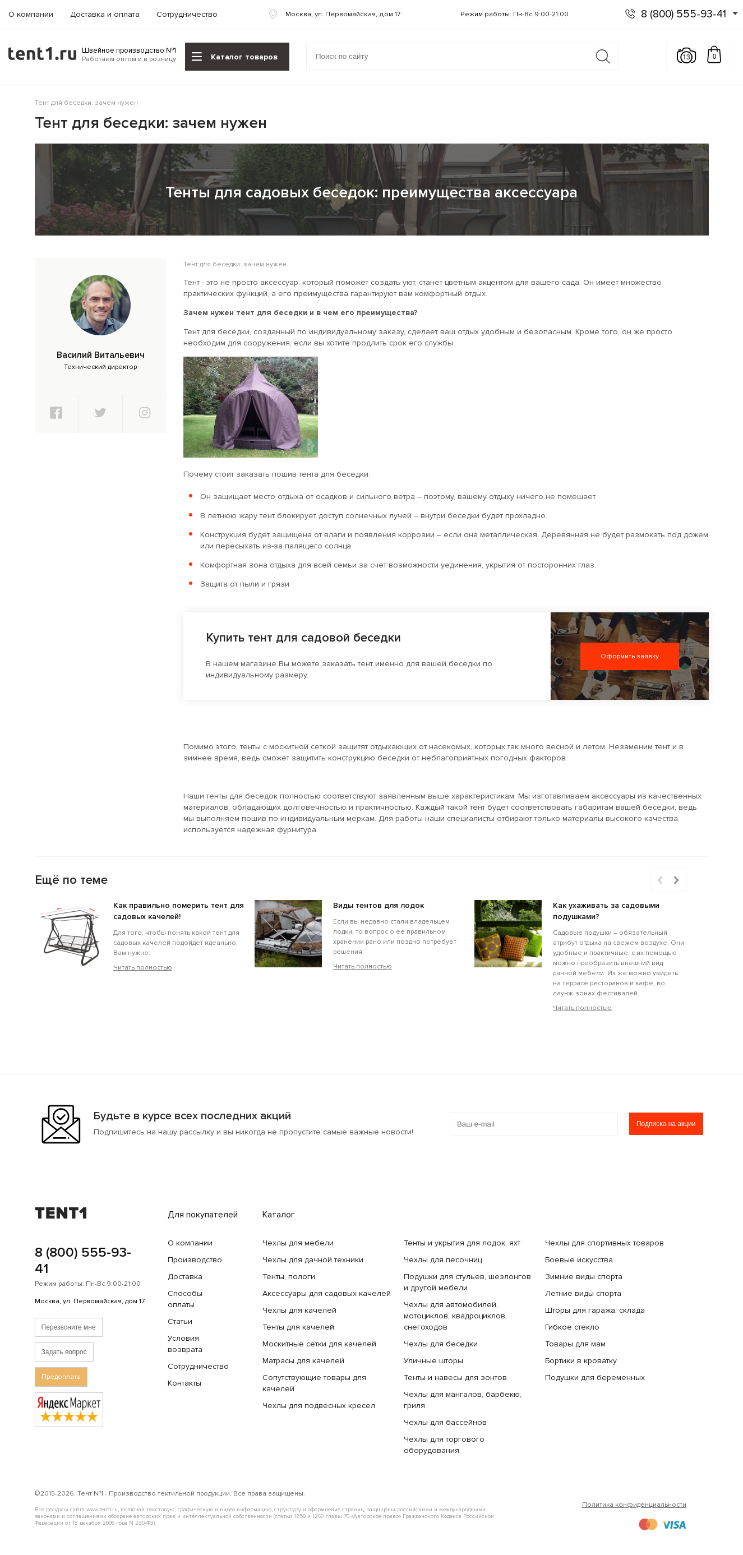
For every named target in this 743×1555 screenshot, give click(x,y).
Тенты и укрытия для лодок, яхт (462, 1243)
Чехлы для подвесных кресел (318, 1405)
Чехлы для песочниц (443, 1260)
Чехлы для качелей (299, 1310)
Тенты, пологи (288, 1276)
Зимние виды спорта (583, 1276)
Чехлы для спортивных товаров (604, 1243)
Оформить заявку (630, 656)
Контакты (184, 1383)
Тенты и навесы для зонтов (455, 1377)
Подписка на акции (666, 1124)
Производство (195, 1260)
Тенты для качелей (298, 1327)
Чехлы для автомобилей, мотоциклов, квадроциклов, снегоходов (455, 1316)
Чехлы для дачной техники (312, 1260)
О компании (30, 14)
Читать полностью (142, 967)
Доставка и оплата (105, 14)
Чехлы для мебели (298, 1243)
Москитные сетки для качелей (319, 1344)
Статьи (180, 1321)
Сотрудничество (187, 14)
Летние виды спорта (583, 1293)
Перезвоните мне (68, 1327)
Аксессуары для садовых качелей (326, 1293)
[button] (677, 880)
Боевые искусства (579, 1260)
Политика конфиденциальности (634, 1505)
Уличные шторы (433, 1360)
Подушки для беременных (595, 1377)
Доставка (185, 1276)
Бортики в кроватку (581, 1360)
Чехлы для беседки (441, 1344)
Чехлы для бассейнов (445, 1422)
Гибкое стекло (572, 1327)
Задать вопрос (64, 1352)
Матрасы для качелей (303, 1360)
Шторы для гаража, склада (595, 1310)
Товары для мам (575, 1344)
